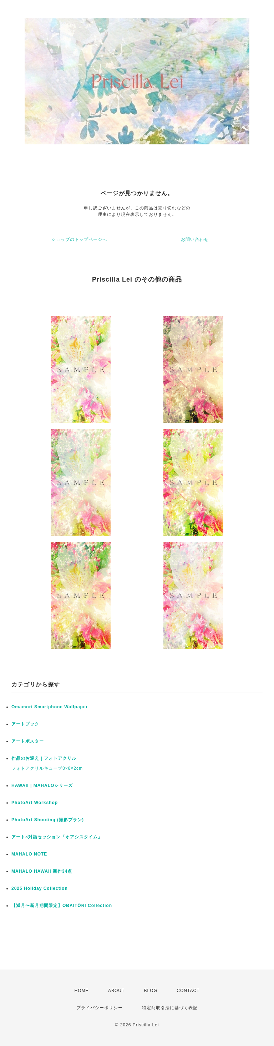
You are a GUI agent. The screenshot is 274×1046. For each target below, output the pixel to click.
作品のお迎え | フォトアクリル (43, 758)
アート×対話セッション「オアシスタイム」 (56, 836)
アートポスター (27, 741)
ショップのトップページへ (79, 239)
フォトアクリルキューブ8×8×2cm (47, 768)
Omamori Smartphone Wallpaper (49, 706)
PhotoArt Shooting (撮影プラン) (47, 819)
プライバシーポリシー (99, 1007)
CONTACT (188, 990)
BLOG (150, 990)
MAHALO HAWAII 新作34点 (41, 871)
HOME (82, 990)
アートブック (25, 724)
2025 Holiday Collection (39, 888)
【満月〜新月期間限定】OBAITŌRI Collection (61, 905)
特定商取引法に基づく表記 (170, 1007)
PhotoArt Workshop (34, 802)
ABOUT (116, 990)
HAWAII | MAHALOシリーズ (42, 785)
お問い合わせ (195, 239)
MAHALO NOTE (29, 854)
